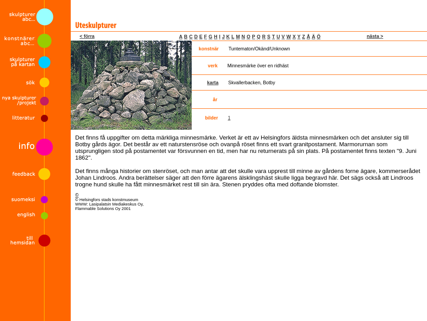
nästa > (375, 36)
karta (212, 82)
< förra (87, 36)
